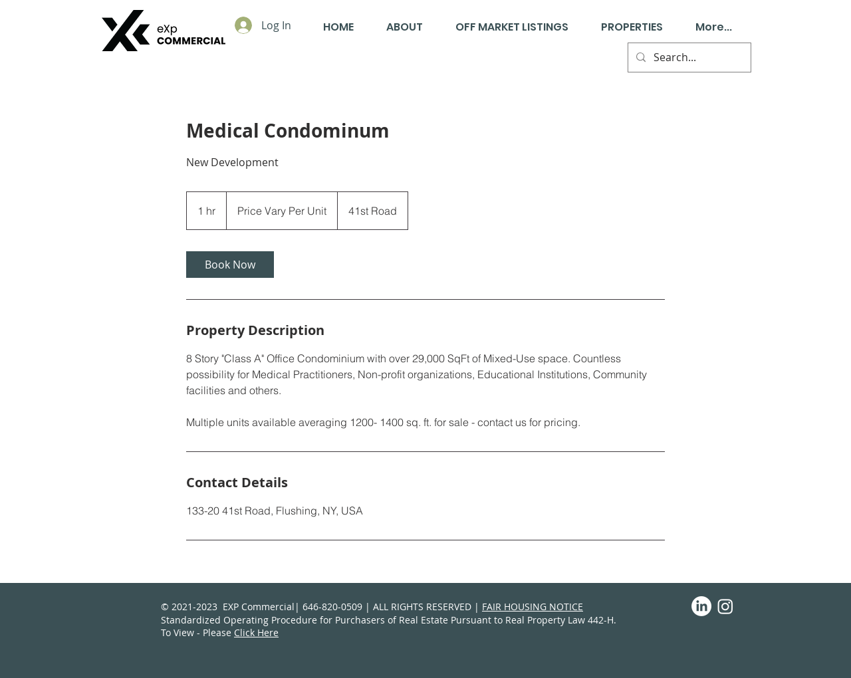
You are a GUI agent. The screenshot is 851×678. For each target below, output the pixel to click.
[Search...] (688, 57)
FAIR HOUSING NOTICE (532, 606)
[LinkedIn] (701, 606)
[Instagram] (725, 606)
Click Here (256, 632)
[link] (230, 264)
